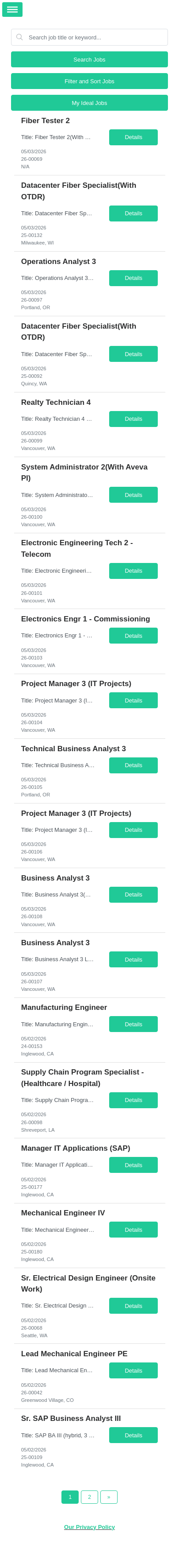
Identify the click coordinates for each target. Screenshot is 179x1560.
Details (133, 137)
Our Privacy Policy (89, 1527)
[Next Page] (109, 1497)
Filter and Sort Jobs (89, 81)
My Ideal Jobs (89, 103)
